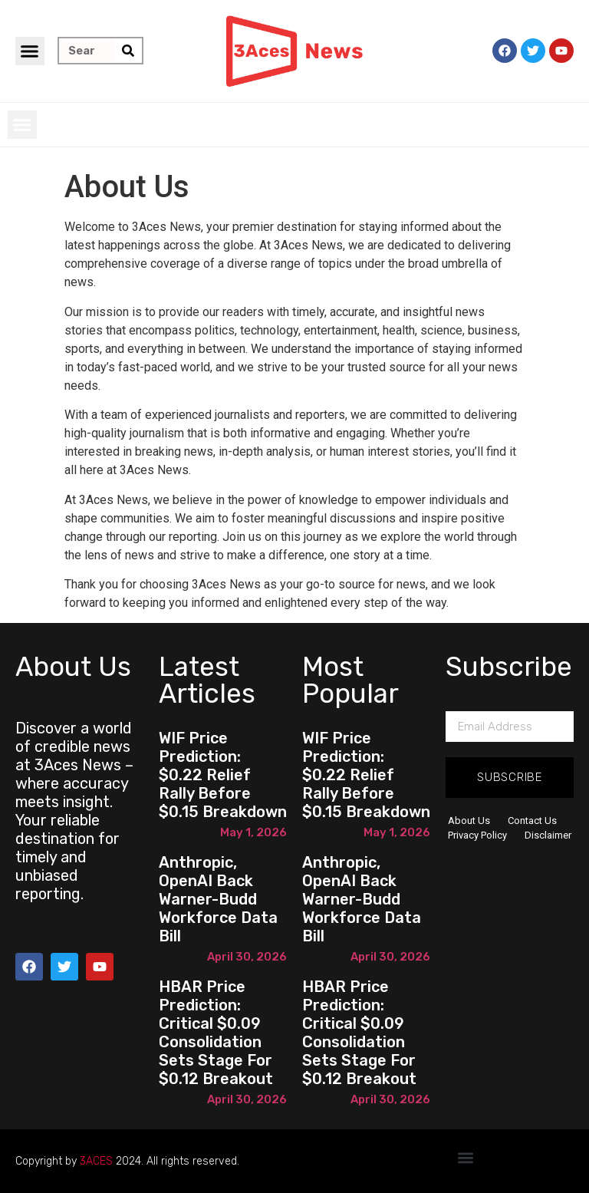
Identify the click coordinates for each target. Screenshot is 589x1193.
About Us (469, 820)
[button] (29, 51)
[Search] (128, 50)
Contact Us (532, 820)
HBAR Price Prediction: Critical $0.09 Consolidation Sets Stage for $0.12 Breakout (216, 1032)
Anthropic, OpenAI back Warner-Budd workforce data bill (218, 899)
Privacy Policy (477, 835)
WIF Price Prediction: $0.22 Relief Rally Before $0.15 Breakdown (223, 775)
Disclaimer (548, 835)
